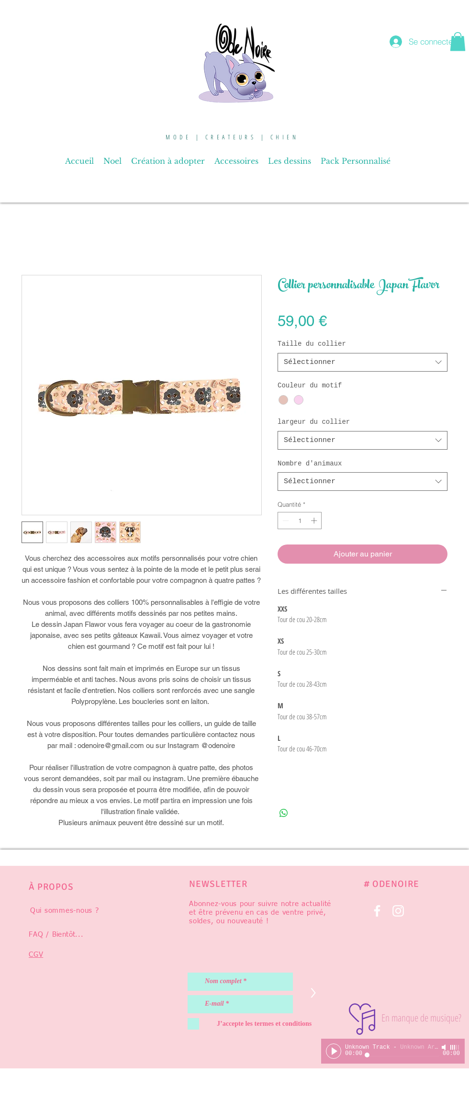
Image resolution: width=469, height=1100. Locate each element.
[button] (458, 41)
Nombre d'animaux (310, 463)
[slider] (455, 1047)
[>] (313, 993)
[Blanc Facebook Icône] (377, 911)
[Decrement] (284, 520)
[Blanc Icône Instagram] (398, 911)
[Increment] (315, 520)
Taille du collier (312, 344)
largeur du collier (314, 422)
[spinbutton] (299, 520)
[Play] (333, 1051)
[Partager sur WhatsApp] (284, 813)
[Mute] (444, 1047)
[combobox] (362, 362)
